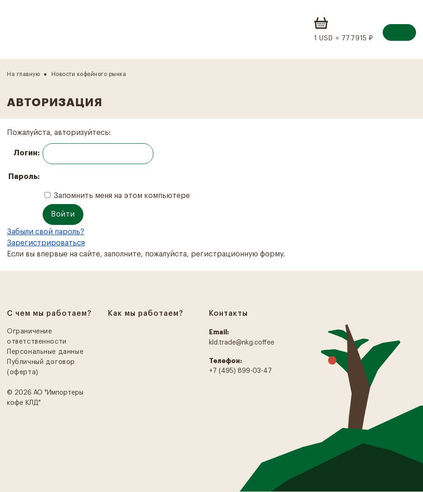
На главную (23, 74)
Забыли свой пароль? (45, 232)
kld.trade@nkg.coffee (241, 342)
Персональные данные (45, 352)
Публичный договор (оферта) (41, 367)
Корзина (322, 23)
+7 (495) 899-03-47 (240, 371)
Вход (399, 32)
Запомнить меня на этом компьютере (121, 195)
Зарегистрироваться (46, 243)
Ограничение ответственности (37, 336)
